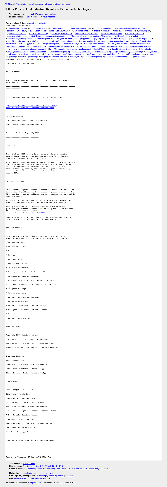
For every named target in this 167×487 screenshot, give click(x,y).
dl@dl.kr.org (48, 54)
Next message (32, 17)
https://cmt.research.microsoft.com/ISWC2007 (25, 213)
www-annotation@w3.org (60, 52)
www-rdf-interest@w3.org (29, 54)
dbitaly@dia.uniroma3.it (16, 52)
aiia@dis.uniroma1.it (81, 31)
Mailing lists (21, 4)
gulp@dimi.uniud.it (39, 41)
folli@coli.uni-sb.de (64, 39)
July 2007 (66, 4)
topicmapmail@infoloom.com (78, 49)
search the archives (43, 478)
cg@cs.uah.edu (121, 36)
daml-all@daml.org (101, 49)
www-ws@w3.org (76, 57)
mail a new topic (49, 473)
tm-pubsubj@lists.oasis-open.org (31, 49)
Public (30, 4)
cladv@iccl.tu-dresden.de (17, 41)
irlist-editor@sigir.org (27, 44)
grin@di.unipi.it (126, 39)
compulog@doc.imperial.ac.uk (60, 46)
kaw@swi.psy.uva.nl (15, 46)
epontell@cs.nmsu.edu (16, 33)
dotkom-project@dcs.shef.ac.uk (111, 54)
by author (69, 476)
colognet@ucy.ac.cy (69, 44)
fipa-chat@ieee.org (45, 39)
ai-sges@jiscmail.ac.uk (134, 33)
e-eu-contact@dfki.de (37, 31)
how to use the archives (24, 478)
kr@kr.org (11, 49)
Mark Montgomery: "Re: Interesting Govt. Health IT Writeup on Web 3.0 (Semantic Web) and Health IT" (69, 469)
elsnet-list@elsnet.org (102, 31)
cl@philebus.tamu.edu (107, 39)
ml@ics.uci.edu (133, 54)
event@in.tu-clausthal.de (77, 36)
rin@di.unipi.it (37, 36)
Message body (29, 14)
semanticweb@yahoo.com (101, 36)
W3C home (9, 4)
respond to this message (31, 473)
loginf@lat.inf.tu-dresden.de (123, 49)
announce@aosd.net (54, 36)
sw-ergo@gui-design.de (48, 44)
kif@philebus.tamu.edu (85, 46)
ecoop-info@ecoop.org (96, 57)
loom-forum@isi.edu (38, 52)
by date (42, 476)
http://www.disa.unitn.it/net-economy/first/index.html (32, 106)
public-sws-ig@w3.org (123, 31)
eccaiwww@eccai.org (28, 57)
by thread (50, 476)
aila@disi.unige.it (142, 31)
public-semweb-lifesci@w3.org (47, 4)
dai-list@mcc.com (56, 49)
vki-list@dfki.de (144, 49)
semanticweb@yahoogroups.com (21, 39)
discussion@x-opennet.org (131, 52)
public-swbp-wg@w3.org (59, 31)
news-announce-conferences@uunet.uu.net (127, 57)
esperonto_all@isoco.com (17, 36)
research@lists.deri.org (38, 33)
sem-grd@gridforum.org (85, 39)
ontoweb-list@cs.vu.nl (58, 28)
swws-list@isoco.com (36, 46)
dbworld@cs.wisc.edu (83, 52)
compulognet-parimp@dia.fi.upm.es (135, 46)
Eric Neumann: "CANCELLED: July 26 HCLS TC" (43, 466)
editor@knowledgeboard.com (105, 28)
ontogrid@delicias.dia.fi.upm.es (53, 57)
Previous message (47, 17)
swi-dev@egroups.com (118, 44)
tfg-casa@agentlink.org (80, 28)
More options (50, 14)
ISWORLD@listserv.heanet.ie (93, 44)
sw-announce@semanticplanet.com (113, 41)
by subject (59, 476)
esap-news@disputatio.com (86, 33)
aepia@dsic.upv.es (18, 28)
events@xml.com (138, 36)
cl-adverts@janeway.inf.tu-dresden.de (65, 41)
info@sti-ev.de (90, 41)
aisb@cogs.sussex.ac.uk (61, 33)
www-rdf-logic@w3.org (85, 54)
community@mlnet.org (140, 44)
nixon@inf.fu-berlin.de (37, 23)
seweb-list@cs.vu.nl (143, 39)
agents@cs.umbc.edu (16, 31)
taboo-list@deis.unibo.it (107, 46)
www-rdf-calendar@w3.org (106, 52)
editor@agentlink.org (37, 28)
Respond (39, 14)
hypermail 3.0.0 (36, 483)
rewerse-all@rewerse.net (111, 33)
